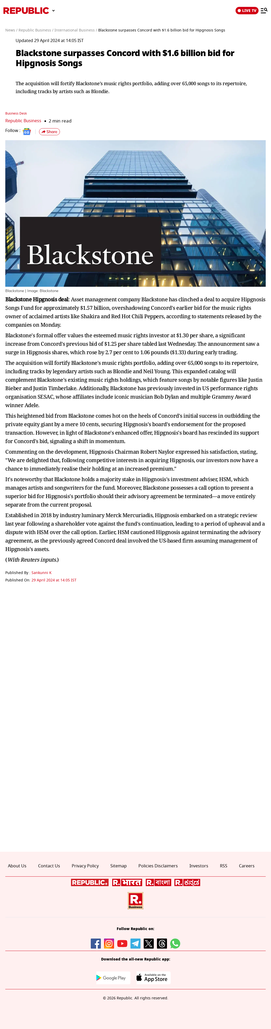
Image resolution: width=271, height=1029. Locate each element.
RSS (223, 866)
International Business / (76, 30)
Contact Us (49, 866)
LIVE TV (247, 10)
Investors (198, 866)
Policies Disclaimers (158, 866)
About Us (17, 866)
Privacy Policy (85, 866)
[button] (49, 131)
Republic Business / (36, 30)
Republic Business (24, 120)
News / (11, 30)
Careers (247, 866)
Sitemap (118, 866)
